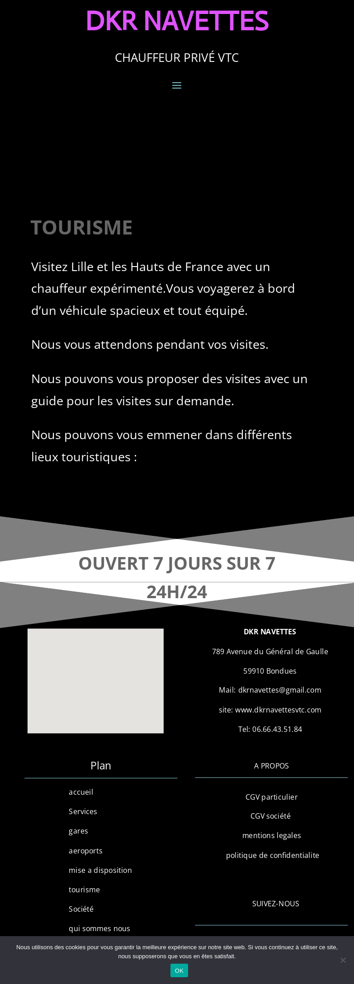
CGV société (271, 816)
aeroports (86, 850)
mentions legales (271, 835)
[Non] (342, 960)
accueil (81, 792)
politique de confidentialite (271, 855)
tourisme (84, 890)
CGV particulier (271, 796)
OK (179, 970)
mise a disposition (100, 870)
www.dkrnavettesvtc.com (279, 710)
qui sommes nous (100, 928)
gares (78, 831)
